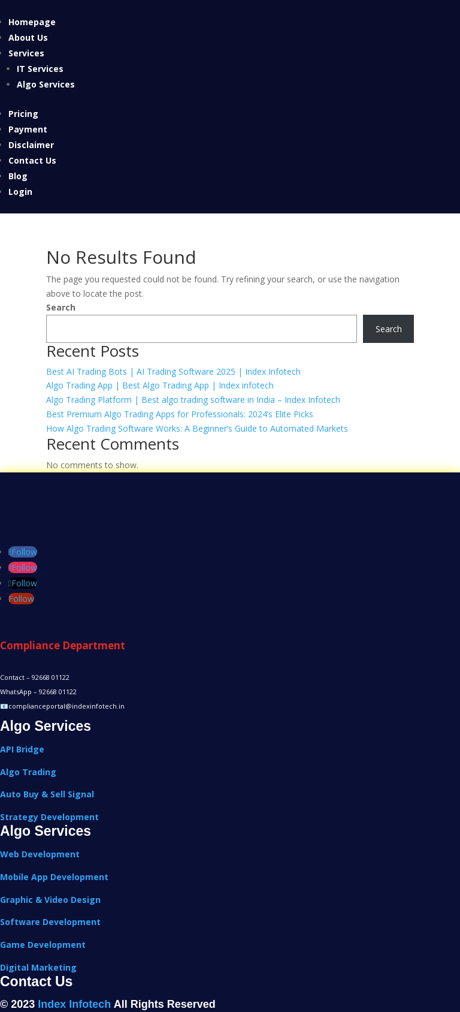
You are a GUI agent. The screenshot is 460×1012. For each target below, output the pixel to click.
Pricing (23, 113)
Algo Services (46, 84)
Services (26, 53)
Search (60, 307)
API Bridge (22, 749)
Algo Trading (28, 772)
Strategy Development (49, 817)
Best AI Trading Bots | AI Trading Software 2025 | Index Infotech (173, 371)
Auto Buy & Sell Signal (47, 794)
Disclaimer (31, 144)
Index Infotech (74, 1004)
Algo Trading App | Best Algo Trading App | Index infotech (160, 385)
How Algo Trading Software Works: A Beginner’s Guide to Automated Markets (197, 428)
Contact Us (32, 160)
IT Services (40, 68)
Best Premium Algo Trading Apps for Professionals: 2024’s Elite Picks (179, 414)
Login (20, 191)
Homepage (32, 22)
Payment (27, 129)
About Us (28, 37)
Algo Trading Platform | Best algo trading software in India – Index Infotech (193, 399)
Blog (18, 176)
